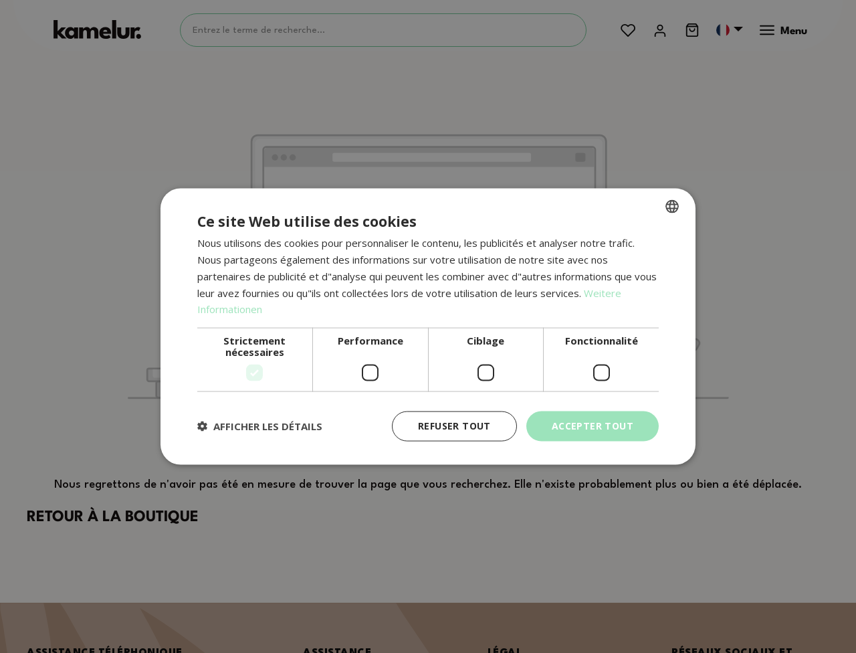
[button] (259, 426)
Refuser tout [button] (454, 425)
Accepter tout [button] (592, 425)
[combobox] (672, 206)
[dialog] (428, 327)
